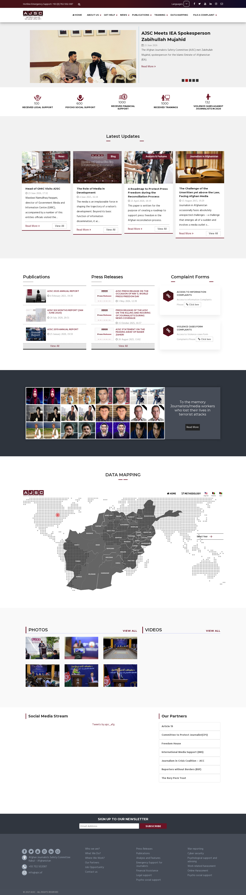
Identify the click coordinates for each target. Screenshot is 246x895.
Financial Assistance (147, 870)
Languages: (180, 4)
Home (77, 15)
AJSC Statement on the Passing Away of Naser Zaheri (130, 332)
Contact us (91, 872)
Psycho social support (148, 880)
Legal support (144, 875)
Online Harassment (198, 870)
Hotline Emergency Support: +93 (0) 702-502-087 (48, 4)
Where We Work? (95, 858)
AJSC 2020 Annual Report (63, 291)
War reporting (195, 849)
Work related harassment (202, 866)
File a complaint (203, 15)
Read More (148, 67)
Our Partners (92, 862)
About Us (93, 15)
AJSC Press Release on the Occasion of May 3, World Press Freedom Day (132, 294)
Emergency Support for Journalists (149, 864)
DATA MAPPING (179, 15)
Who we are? (92, 849)
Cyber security (196, 853)
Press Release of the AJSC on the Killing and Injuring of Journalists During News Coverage (133, 314)
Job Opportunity (94, 867)
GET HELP (109, 15)
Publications (143, 853)
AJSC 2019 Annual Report (62, 329)
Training (159, 15)
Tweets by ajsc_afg (103, 725)
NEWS (123, 15)
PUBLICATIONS (140, 15)
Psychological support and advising (202, 859)
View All (59, 226)
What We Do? (93, 853)
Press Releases (144, 849)
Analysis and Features (148, 858)
